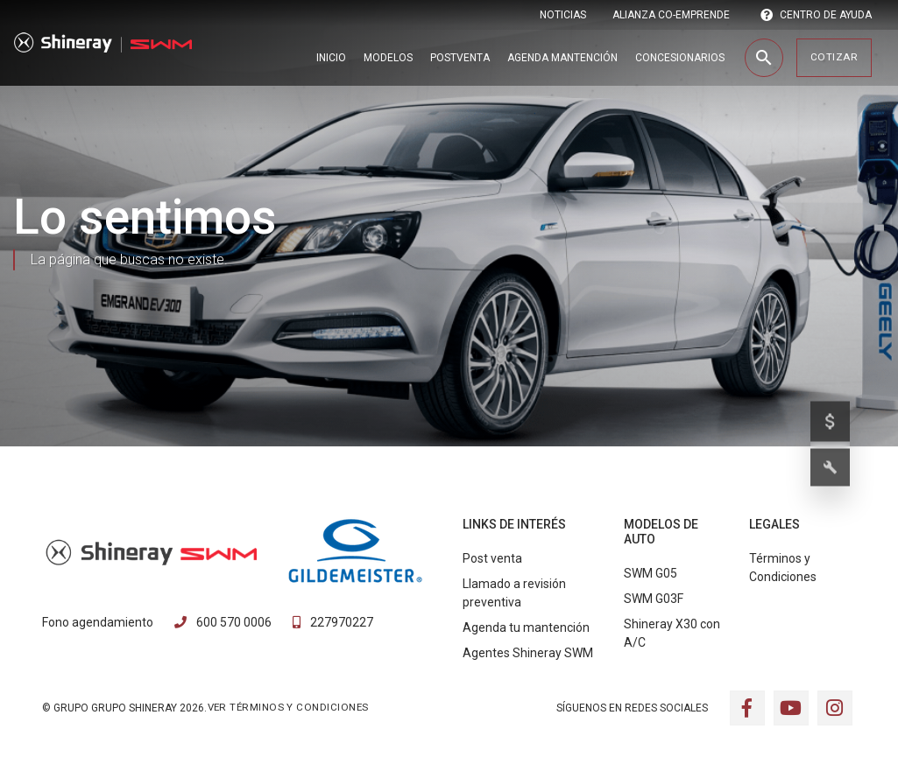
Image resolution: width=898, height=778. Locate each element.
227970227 (333, 622)
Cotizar (834, 57)
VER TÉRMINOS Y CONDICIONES (288, 707)
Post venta (492, 558)
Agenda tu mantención (526, 627)
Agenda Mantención (562, 58)
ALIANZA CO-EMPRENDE (671, 15)
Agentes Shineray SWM (528, 653)
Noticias (563, 15)
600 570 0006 (223, 622)
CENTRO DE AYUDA (816, 15)
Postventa (460, 58)
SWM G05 (650, 573)
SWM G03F (653, 599)
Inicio (331, 58)
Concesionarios (680, 58)
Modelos (388, 58)
